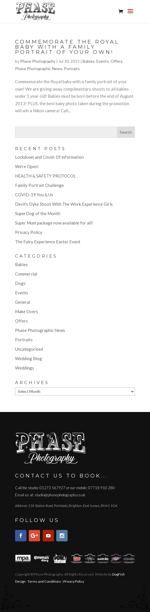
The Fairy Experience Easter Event (47, 241)
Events (102, 61)
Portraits (72, 68)
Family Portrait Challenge (39, 185)
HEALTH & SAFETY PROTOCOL (45, 175)
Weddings (24, 367)
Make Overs (26, 311)
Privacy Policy (28, 232)
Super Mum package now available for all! (54, 222)
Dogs (20, 283)
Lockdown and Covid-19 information (49, 157)
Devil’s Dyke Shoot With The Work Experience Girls (64, 204)
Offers (116, 61)
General (22, 302)
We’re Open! (27, 166)
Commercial (26, 273)
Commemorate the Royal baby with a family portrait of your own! (67, 47)
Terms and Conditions (44, 581)
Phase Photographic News (38, 68)
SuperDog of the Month (37, 213)
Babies (89, 61)
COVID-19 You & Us (34, 194)
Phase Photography (37, 61)
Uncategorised (29, 349)
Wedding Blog (28, 358)
